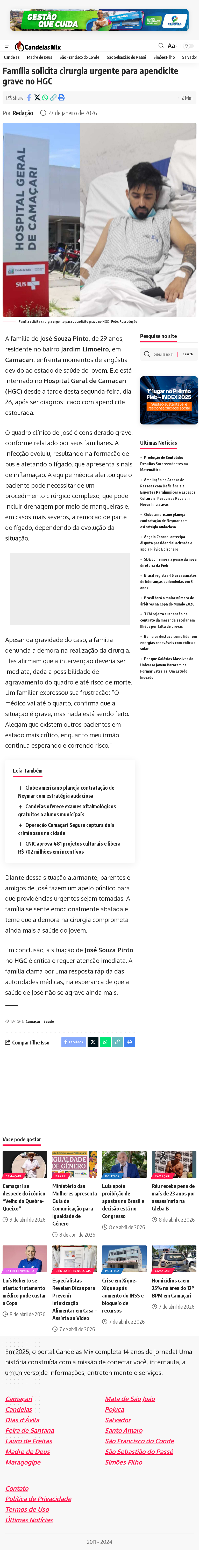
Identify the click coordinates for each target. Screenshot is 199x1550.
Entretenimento (20, 1270)
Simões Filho (123, 1462)
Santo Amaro (123, 1430)
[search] (161, 45)
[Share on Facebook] (29, 97)
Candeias (18, 1409)
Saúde (49, 1021)
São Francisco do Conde (139, 1441)
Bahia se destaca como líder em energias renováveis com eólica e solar (168, 642)
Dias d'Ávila (22, 1420)
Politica (112, 1176)
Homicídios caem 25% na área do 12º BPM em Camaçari (173, 1288)
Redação (23, 113)
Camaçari (33, 1021)
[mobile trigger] (9, 45)
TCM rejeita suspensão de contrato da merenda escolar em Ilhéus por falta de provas (167, 620)
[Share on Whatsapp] (45, 97)
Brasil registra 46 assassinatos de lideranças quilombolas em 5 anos (168, 581)
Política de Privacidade (38, 1499)
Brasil (60, 1176)
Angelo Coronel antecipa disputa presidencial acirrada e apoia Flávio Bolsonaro (166, 543)
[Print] (61, 97)
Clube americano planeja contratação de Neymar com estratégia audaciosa (164, 520)
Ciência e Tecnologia (73, 1270)
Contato (16, 1488)
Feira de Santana (29, 1430)
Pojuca (114, 1409)
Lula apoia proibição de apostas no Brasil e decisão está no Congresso (123, 1201)
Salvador (117, 1420)
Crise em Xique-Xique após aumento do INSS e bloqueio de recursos (123, 1295)
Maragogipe (22, 1462)
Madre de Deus (27, 1451)
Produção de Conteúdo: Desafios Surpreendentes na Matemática (164, 463)
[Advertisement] (70, 589)
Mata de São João (130, 1399)
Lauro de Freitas (28, 1441)
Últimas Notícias (29, 1520)
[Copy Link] (53, 97)
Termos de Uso (27, 1509)
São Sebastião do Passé (139, 1451)
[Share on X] (37, 97)
